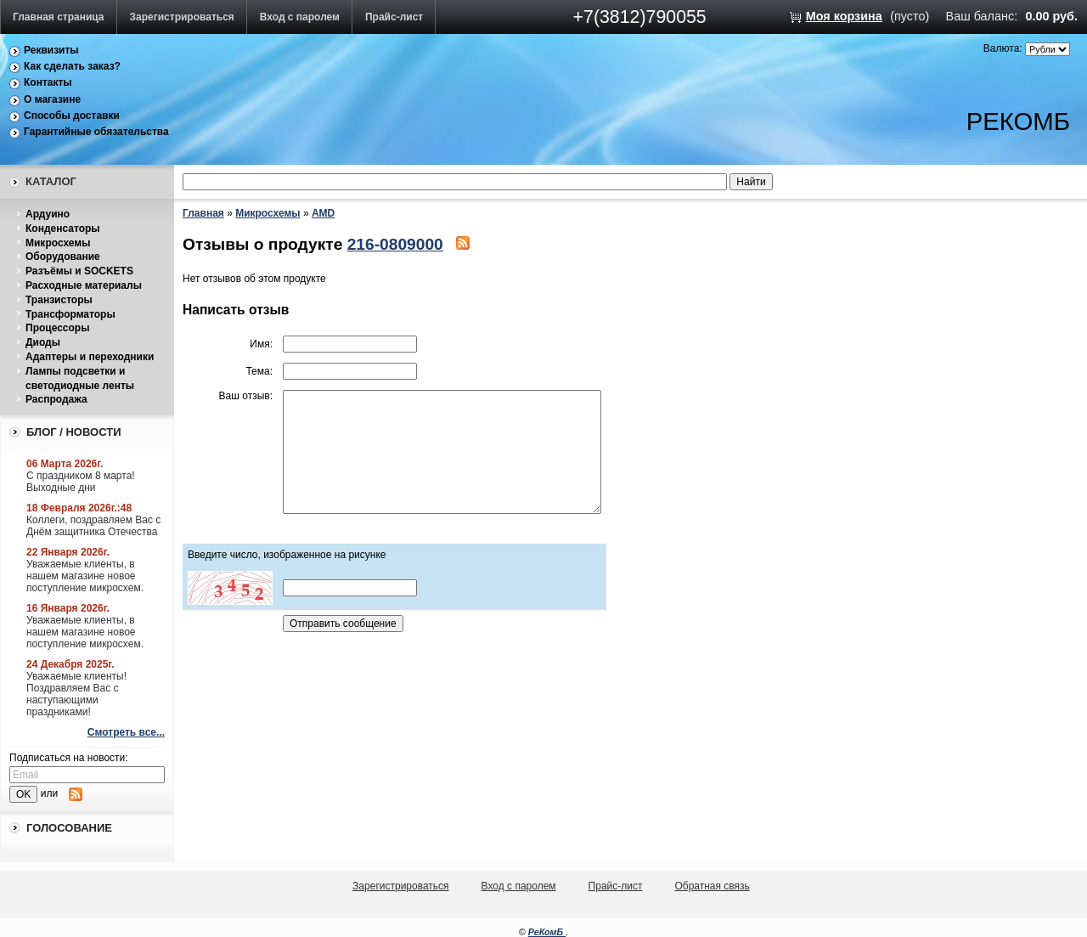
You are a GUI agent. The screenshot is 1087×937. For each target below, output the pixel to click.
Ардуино (47, 214)
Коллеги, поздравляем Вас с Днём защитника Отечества (93, 526)
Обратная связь (711, 886)
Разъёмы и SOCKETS (79, 271)
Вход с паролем (300, 17)
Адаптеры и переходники (89, 357)
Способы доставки (72, 115)
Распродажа (56, 399)
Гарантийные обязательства (96, 132)
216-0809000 (395, 244)
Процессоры (57, 328)
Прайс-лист (394, 17)
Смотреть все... (126, 732)
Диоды (42, 342)
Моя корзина (844, 16)
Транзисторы (59, 300)
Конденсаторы (62, 228)
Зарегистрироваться (182, 17)
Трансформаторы (70, 314)
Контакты (48, 82)
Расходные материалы (83, 285)
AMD (323, 213)
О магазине (52, 99)
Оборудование (62, 256)
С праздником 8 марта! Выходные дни (80, 482)
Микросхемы (57, 243)
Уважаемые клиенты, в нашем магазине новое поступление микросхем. (85, 576)
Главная (203, 213)
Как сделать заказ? (72, 66)
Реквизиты (51, 50)
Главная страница (58, 17)
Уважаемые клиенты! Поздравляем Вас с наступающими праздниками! (76, 694)
